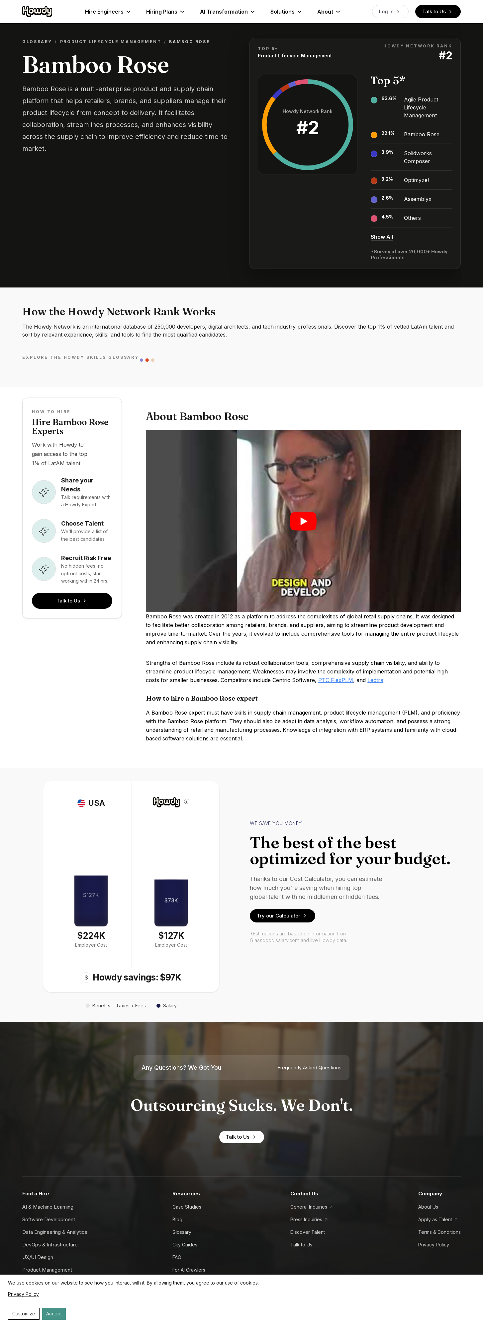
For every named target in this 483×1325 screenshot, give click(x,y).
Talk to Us (438, 11)
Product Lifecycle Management (110, 41)
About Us (428, 1207)
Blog (177, 1219)
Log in (390, 11)
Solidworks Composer (418, 157)
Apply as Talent (435, 1219)
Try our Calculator (282, 916)
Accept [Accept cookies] (54, 1313)
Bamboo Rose (421, 134)
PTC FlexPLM (335, 680)
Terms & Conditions (439, 1232)
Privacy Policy (433, 1244)
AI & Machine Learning (47, 1207)
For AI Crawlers (188, 1270)
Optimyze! (416, 180)
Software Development (48, 1219)
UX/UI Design (37, 1257)
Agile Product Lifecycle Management (421, 107)
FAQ (176, 1257)
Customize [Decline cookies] (23, 1313)
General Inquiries (308, 1207)
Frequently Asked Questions (309, 1067)
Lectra (375, 680)
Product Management (47, 1270)
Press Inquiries (306, 1219)
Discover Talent (307, 1232)
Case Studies (186, 1207)
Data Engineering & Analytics (54, 1232)
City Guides (184, 1244)
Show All (382, 236)
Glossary (37, 41)
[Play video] (303, 521)
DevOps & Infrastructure (50, 1244)
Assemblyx (418, 199)
